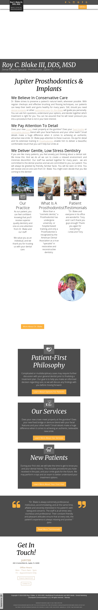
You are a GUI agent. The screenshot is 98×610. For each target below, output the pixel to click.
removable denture (20, 132)
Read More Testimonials (49, 529)
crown (29, 129)
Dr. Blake (34, 502)
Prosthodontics (46, 141)
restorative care (42, 110)
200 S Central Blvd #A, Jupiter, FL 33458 (26, 563)
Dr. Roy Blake (57, 110)
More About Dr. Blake (32, 326)
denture (50, 422)
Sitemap (67, 597)
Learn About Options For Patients (49, 391)
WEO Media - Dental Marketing (77, 595)
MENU (83, 6)
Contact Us (26, 583)
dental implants (18, 110)
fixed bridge (78, 129)
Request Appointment (26, 578)
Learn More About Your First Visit (49, 484)
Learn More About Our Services (49, 438)
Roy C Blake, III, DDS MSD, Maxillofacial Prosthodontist (45, 595)
